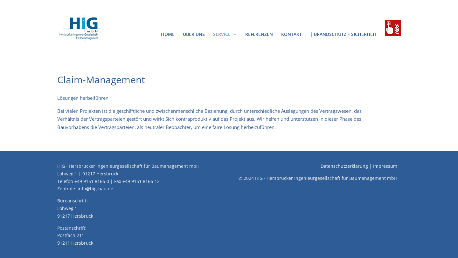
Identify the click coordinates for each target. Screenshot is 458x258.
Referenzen (259, 34)
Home (168, 34)
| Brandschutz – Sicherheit (343, 34)
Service (222, 34)
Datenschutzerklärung (344, 166)
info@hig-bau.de (95, 189)
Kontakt (291, 34)
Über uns (194, 34)
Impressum (385, 166)
